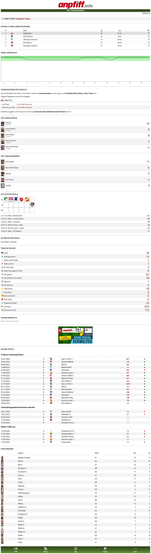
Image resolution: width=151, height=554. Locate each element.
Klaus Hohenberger (11, 146)
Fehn (20, 478)
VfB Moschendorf (29, 39)
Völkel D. (21, 524)
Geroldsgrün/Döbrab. (30, 45)
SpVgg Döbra (27, 33)
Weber (20, 535)
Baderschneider (24, 457)
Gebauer (21, 485)
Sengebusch (22, 514)
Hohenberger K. (24, 492)
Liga (75, 550)
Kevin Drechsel (10, 140)
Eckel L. (21, 475)
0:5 (128, 375)
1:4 (128, 367)
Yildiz (20, 542)
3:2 (128, 364)
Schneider (22, 510)
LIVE (15, 550)
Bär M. (20, 461)
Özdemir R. (22, 507)
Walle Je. (21, 528)
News (46, 550)
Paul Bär (8, 185)
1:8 (148, 225)
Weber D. (21, 531)
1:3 (148, 228)
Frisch (20, 482)
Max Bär (8, 122)
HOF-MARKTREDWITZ (75, 10)
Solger (20, 517)
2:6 (128, 386)
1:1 (128, 439)
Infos (18, 104)
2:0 (148, 218)
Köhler (20, 496)
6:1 (128, 359)
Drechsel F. (22, 468)
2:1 (128, 414)
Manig (20, 503)
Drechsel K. (22, 471)
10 (147, 123)
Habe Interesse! (26, 104)
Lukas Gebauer (10, 128)
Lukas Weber (9, 134)
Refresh (145, 13)
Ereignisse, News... (23, 18)
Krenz (20, 500)
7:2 (128, 411)
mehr (135, 550)
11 (147, 161)
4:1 (128, 372)
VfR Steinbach (28, 36)
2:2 (148, 231)
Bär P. (20, 464)
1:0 (148, 222)
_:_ (128, 417)
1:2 (128, 361)
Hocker (21, 489)
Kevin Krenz (9, 179)
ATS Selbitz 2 (27, 42)
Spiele (105, 550)
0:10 (128, 383)
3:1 (148, 215)
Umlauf (21, 521)
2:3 (128, 381)
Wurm (20, 538)
